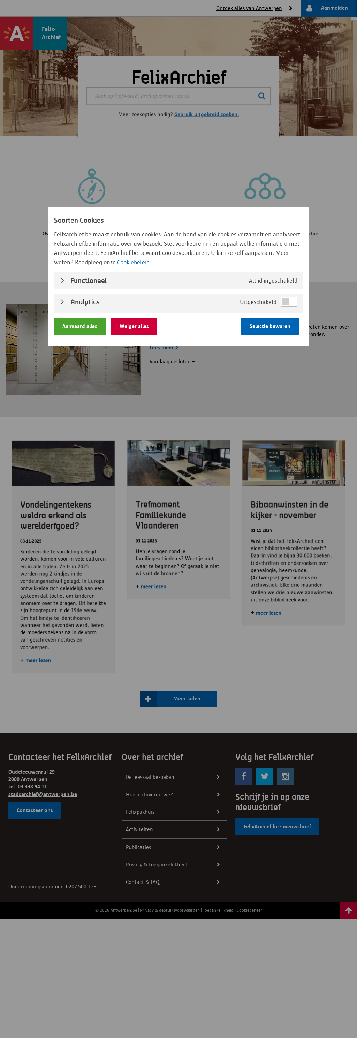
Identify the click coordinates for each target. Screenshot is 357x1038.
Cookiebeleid (133, 262)
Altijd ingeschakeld (273, 280)
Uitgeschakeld (258, 301)
